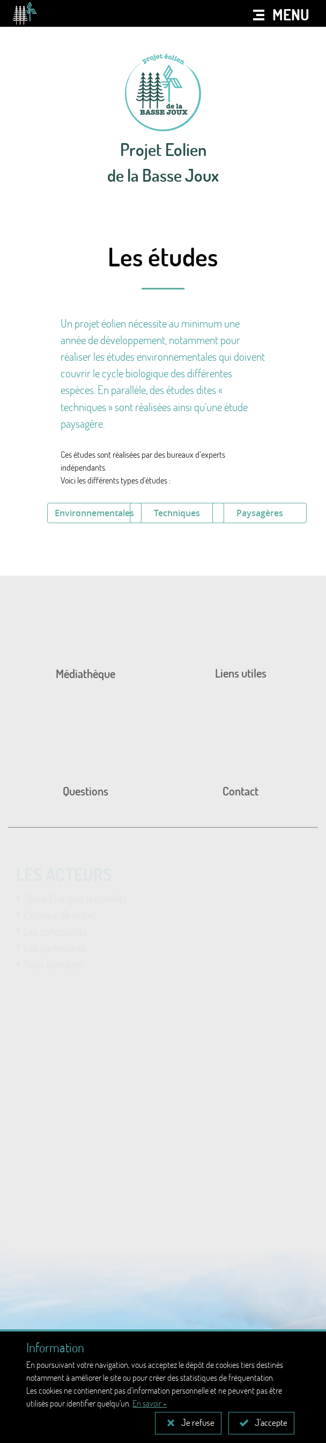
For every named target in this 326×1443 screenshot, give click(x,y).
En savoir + (149, 1403)
